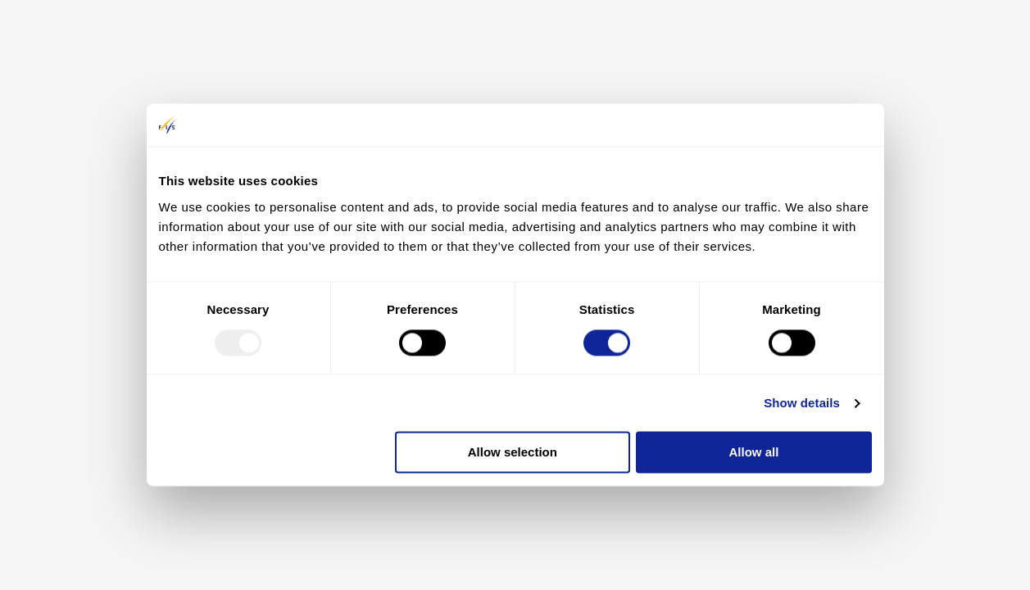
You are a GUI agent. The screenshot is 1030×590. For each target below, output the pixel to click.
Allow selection (512, 453)
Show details (802, 403)
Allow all (754, 453)
